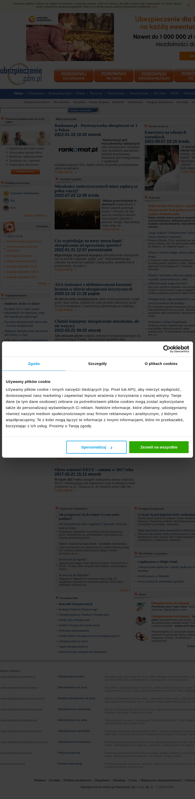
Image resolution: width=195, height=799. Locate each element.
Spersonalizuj (96, 447)
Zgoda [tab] (34, 363)
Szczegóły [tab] (97, 363)
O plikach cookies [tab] (161, 363)
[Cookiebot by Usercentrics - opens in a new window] (167, 349)
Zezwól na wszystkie (158, 447)
